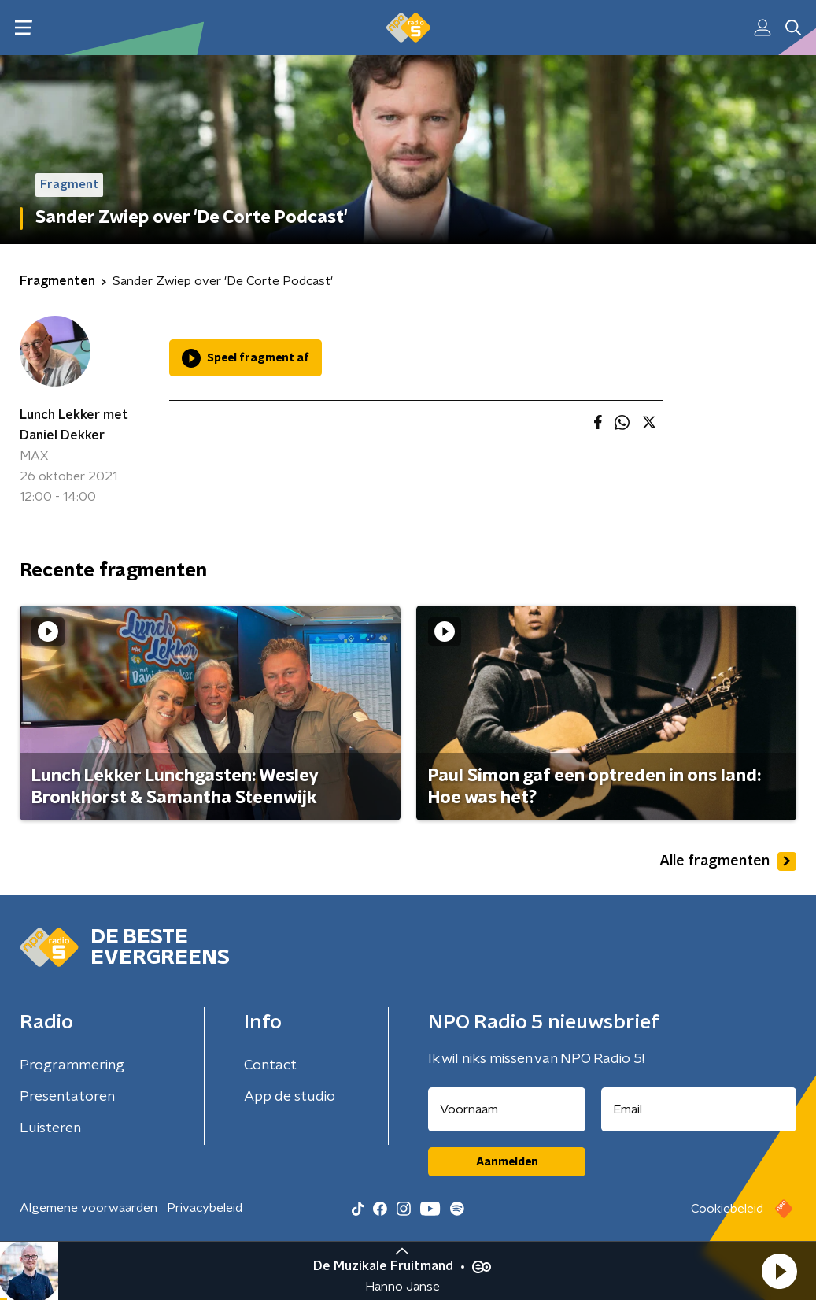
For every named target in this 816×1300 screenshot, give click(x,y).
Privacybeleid (204, 1208)
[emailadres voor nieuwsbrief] (698, 1109)
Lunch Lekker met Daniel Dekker (74, 425)
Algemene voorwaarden (88, 1208)
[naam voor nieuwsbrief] (506, 1109)
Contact (270, 1065)
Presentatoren (67, 1097)
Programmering (72, 1065)
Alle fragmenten (727, 861)
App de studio (289, 1097)
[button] (779, 1271)
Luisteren (50, 1128)
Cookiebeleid (727, 1208)
